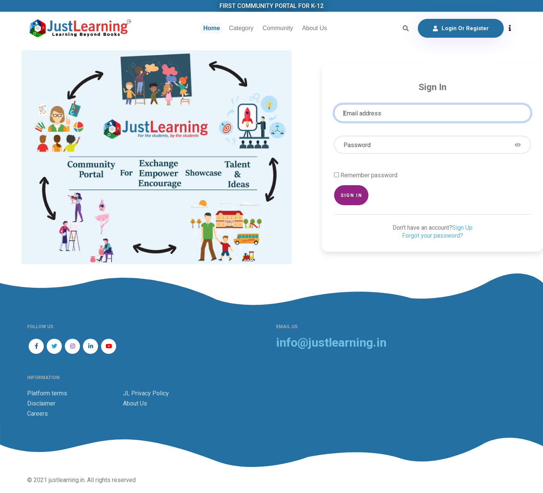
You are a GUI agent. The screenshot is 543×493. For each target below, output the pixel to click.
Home (211, 28)
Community (277, 28)
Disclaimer (41, 403)
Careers (37, 413)
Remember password (369, 175)
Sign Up (462, 227)
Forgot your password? (432, 235)
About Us (314, 28)
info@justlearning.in (331, 343)
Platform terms (47, 393)
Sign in (351, 195)
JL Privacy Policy (146, 393)
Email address (362, 113)
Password (357, 145)
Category (241, 28)
